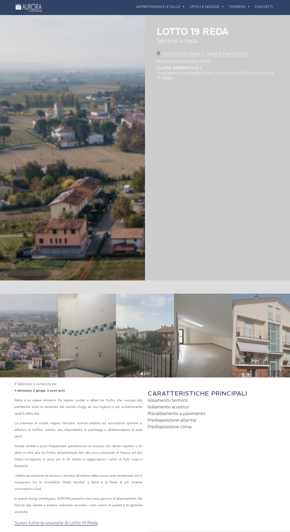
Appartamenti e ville (160, 6)
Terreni (239, 6)
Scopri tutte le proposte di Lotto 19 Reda (56, 522)
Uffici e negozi (207, 6)
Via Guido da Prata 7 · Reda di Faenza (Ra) (202, 53)
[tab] (142, 373)
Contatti (264, 6)
